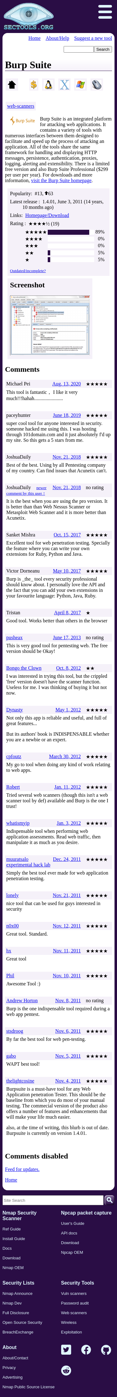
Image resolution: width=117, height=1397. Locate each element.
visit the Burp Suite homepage (61, 180)
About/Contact (15, 1358)
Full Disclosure (15, 1312)
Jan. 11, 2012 (67, 787)
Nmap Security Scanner (19, 1215)
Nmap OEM (13, 1267)
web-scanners (20, 106)
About (9, 1347)
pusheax (14, 637)
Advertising (12, 1377)
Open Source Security (22, 1322)
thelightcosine (20, 1080)
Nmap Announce (17, 1293)
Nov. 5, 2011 (68, 1056)
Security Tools (77, 1283)
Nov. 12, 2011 (67, 925)
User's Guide (73, 1223)
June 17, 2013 (67, 637)
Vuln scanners (74, 1293)
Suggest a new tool (93, 38)
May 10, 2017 (67, 570)
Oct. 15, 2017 (67, 534)
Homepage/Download (47, 215)
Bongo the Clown (23, 668)
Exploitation (71, 1332)
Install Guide (13, 1238)
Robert (13, 787)
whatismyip (18, 823)
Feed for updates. (22, 1169)
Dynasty (14, 709)
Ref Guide (11, 1229)
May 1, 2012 (68, 709)
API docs (69, 1233)
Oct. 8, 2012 (68, 668)
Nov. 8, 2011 (68, 1000)
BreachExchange (17, 1332)
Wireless (69, 1322)
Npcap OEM (72, 1252)
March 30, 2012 (65, 756)
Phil (10, 975)
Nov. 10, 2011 (67, 975)
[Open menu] (105, 12)
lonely (12, 895)
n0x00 (12, 925)
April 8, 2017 (67, 612)
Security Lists (18, 1283)
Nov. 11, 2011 (67, 950)
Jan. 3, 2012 (69, 823)
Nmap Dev (12, 1303)
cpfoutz (13, 756)
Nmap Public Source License (28, 1387)
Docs (7, 1248)
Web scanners (74, 1312)
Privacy (9, 1367)
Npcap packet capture (86, 1212)
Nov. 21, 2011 (67, 895)
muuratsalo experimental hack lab (28, 862)
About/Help (57, 38)
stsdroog (14, 1031)
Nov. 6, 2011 (68, 1031)
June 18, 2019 (67, 415)
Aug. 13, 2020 (66, 383)
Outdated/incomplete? (28, 270)
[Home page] (28, 16)
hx (8, 950)
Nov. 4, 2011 (68, 1080)
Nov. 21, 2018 (66, 457)
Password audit (75, 1303)
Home (34, 38)
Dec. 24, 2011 (67, 859)
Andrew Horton (22, 1000)
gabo (11, 1056)
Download (11, 1258)
